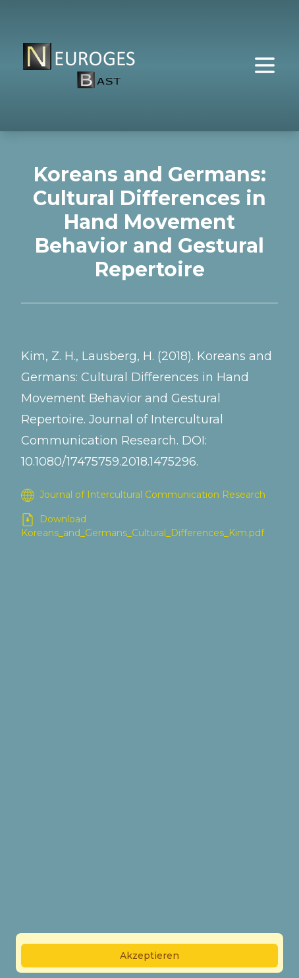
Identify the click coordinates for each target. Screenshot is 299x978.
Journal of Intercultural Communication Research (143, 495)
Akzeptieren (149, 956)
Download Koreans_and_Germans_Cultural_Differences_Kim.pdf (142, 526)
